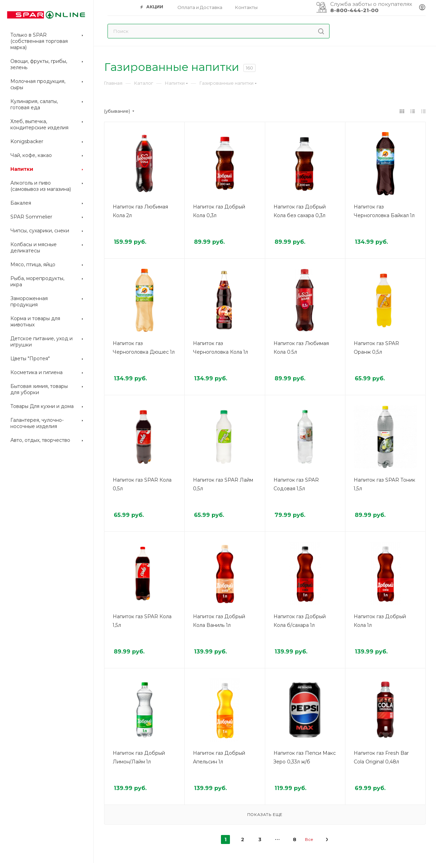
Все (309, 839)
